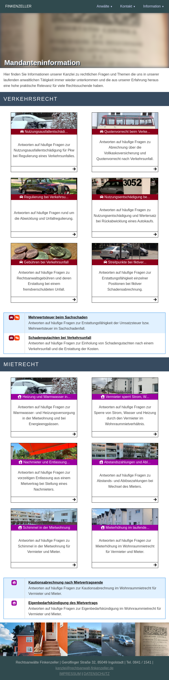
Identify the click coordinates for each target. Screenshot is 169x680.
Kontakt (126, 6)
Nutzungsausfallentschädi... (44, 131)
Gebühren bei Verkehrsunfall (43, 262)
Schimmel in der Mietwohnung (44, 527)
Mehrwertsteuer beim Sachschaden (58, 317)
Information (152, 6)
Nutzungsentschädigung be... (125, 197)
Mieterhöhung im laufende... (125, 527)
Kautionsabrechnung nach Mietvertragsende (65, 582)
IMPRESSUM (70, 674)
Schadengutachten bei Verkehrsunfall (59, 338)
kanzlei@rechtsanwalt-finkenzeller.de (84, 668)
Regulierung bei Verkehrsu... (44, 197)
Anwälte (103, 6)
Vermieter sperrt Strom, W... (125, 397)
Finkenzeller (18, 6)
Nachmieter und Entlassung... (44, 462)
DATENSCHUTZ (97, 674)
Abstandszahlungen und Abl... (125, 462)
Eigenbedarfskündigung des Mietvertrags (63, 603)
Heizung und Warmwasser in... (44, 397)
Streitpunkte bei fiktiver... (125, 262)
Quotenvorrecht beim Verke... (125, 131)
